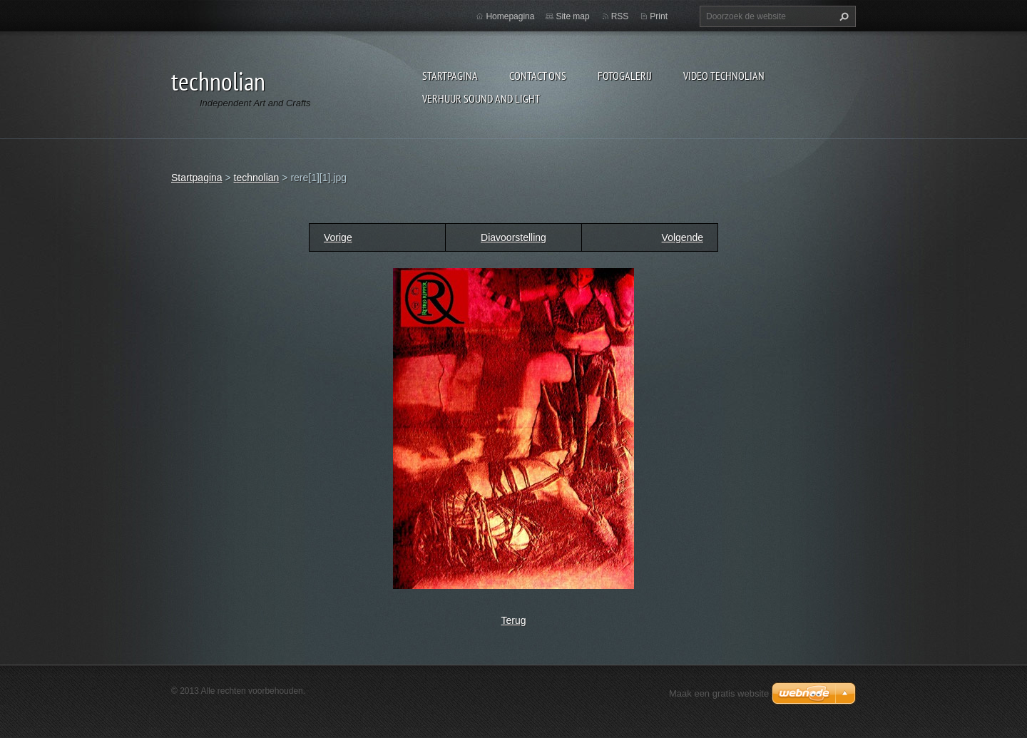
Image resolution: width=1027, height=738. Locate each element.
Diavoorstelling (513, 237)
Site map (572, 16)
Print (659, 16)
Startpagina (450, 75)
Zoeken (842, 16)
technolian (257, 177)
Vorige (338, 237)
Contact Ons (537, 75)
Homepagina (510, 16)
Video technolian (724, 75)
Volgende (682, 237)
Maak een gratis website (719, 693)
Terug (513, 620)
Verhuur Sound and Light (481, 98)
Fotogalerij (625, 75)
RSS (620, 16)
